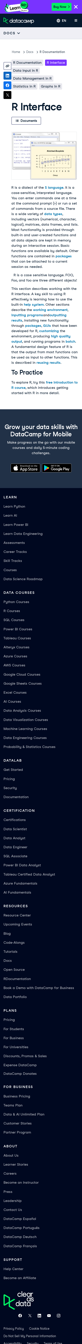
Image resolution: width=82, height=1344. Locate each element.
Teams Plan (13, 1105)
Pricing (9, 779)
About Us (11, 1155)
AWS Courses (14, 665)
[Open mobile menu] (76, 21)
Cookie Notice (39, 1328)
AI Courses (12, 701)
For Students (13, 1029)
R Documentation (52, 52)
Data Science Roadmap (23, 579)
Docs (7, 960)
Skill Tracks (12, 561)
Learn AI (10, 515)
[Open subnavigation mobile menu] (12, 33)
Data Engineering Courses (25, 738)
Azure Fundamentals (20, 883)
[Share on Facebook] (7, 85)
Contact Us (12, 1210)
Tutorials (10, 951)
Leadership (12, 1201)
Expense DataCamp (20, 1065)
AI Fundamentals (17, 892)
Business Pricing (16, 1096)
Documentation (16, 797)
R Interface (56, 62)
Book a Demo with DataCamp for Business (38, 988)
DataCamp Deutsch (20, 1237)
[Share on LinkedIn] (7, 76)
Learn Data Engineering (23, 534)
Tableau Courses (17, 638)
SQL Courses (13, 620)
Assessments (14, 543)
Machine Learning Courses (25, 729)
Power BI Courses (17, 629)
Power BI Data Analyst (22, 865)
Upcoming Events (17, 924)
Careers (10, 1173)
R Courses (11, 611)
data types (53, 214)
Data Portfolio (15, 997)
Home (16, 52)
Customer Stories (17, 1123)
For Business (13, 1038)
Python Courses (16, 602)
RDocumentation (17, 979)
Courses (10, 570)
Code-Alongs (14, 942)
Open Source (14, 969)
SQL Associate (15, 856)
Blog (7, 933)
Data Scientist (15, 829)
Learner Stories (15, 1164)
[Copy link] (7, 66)
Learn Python (14, 506)
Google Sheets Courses (22, 683)
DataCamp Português (21, 1228)
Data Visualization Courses (25, 720)
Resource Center (17, 915)
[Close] (76, 7)
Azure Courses (15, 656)
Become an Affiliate (19, 1278)
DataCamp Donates (20, 1074)
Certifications (14, 820)
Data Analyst (14, 838)
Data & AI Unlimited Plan (23, 1114)
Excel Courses (15, 692)
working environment (50, 310)
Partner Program (17, 1132)
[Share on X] (7, 95)
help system (34, 304)
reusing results (49, 362)
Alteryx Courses (16, 647)
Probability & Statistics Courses (29, 747)
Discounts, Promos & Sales (25, 1056)
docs (29, 52)
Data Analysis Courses (22, 710)
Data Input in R (25, 70)
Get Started (13, 770)
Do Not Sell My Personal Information (29, 1336)
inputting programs (27, 315)
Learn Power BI (15, 525)
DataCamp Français (20, 1246)
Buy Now (61, 7)
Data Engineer (15, 847)
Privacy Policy (13, 1328)
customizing (49, 331)
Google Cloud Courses (21, 674)
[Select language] (61, 21)
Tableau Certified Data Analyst (29, 874)
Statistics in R (24, 86)
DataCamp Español (19, 1219)
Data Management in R (32, 78)
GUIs (47, 326)
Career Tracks (15, 552)
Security (10, 788)
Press (7, 1192)
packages (64, 256)
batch (70, 341)
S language (54, 187)
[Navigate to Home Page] (18, 20)
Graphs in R (50, 86)
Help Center (13, 1269)
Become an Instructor (21, 1182)
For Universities (15, 1047)
